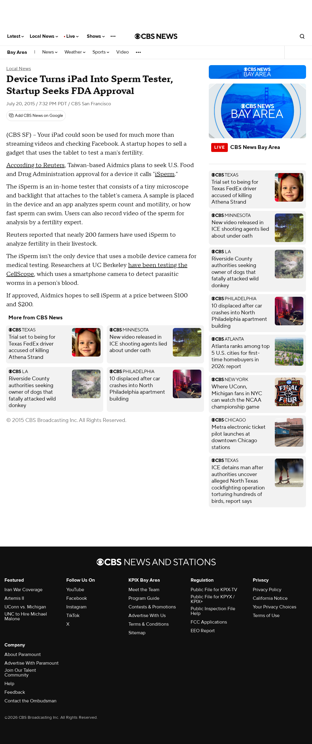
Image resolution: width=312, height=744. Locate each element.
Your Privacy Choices (274, 607)
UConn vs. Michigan (25, 607)
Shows (96, 36)
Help (9, 683)
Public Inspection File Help (213, 611)
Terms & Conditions (148, 624)
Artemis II (14, 598)
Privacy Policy (267, 589)
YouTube (75, 589)
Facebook (76, 598)
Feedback (14, 692)
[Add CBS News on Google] (36, 115)
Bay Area (17, 52)
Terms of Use (266, 615)
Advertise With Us (147, 615)
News (49, 52)
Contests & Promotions (152, 607)
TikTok (72, 615)
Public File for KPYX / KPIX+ (213, 599)
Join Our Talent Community (20, 672)
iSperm (165, 174)
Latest (15, 36)
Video (122, 52)
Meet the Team (143, 589)
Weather (75, 52)
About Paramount (22, 654)
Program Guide (143, 598)
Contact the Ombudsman (30, 701)
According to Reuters (35, 165)
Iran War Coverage (23, 589)
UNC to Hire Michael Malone (25, 616)
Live (72, 36)
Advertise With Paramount (31, 663)
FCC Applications (209, 622)
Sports (100, 52)
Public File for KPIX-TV (214, 589)
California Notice (270, 598)
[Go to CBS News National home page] (156, 36)
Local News (44, 36)
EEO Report (203, 630)
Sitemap (136, 632)
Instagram (76, 607)
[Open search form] (302, 36)
